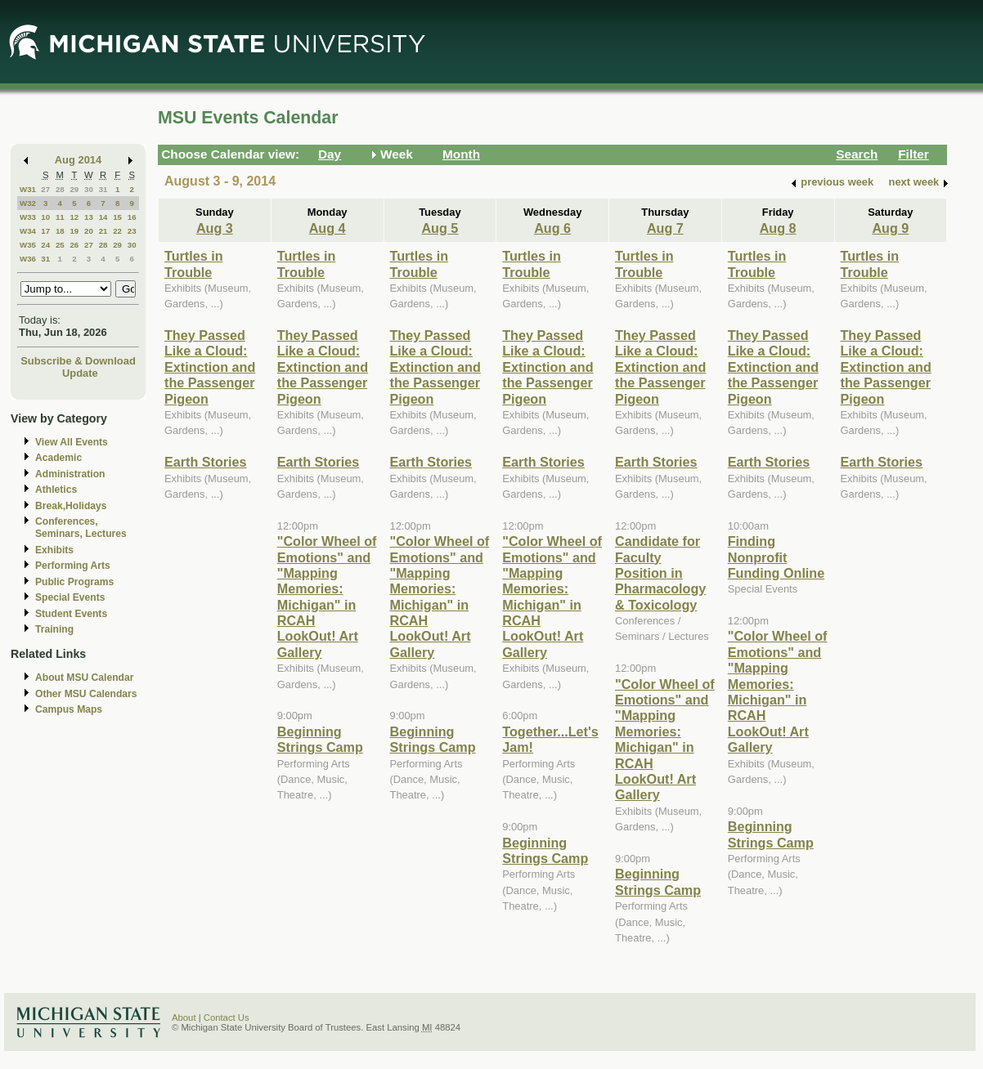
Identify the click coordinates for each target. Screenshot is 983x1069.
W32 (28, 203)
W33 (28, 216)
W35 (28, 244)
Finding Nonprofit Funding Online (776, 557)
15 (117, 216)
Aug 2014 (78, 160)
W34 (28, 230)
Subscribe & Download (78, 361)
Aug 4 (327, 228)
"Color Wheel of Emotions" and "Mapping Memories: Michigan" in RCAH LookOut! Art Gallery (327, 597)
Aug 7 (665, 228)
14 (103, 216)
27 (45, 189)
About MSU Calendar (84, 677)
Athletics (56, 489)
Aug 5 (439, 228)
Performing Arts (72, 565)
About (184, 1017)
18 (60, 230)
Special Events (70, 597)
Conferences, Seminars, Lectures (81, 527)
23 (132, 230)
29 (74, 189)
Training (54, 629)
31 (103, 189)
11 (60, 216)
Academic (58, 457)
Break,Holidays (71, 506)
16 (132, 216)
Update (80, 373)
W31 (28, 189)
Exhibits (54, 550)
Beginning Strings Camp (320, 739)
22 (117, 230)
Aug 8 (778, 228)
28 (60, 189)
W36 (28, 258)
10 (45, 216)
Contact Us (226, 1017)
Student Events (71, 613)
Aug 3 (214, 228)
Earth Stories (205, 461)
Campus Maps (68, 709)
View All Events (71, 442)
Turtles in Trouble (193, 263)
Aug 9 (890, 228)
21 (103, 230)
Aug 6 (552, 228)
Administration (70, 474)
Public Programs (74, 582)
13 (88, 216)
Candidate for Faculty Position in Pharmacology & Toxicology (660, 573)
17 (45, 230)
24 (45, 244)
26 (74, 244)
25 (60, 244)
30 (88, 189)
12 (74, 216)
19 (74, 230)
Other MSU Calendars (86, 694)
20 (88, 230)
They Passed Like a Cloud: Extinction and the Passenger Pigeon (209, 367)
